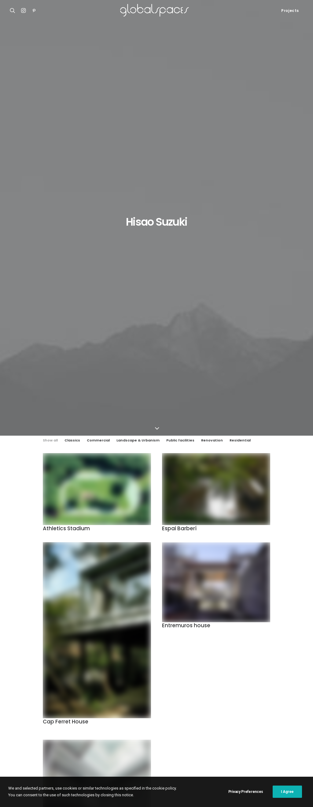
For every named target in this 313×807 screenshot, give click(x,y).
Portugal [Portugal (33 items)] (127, 738)
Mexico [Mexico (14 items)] (245, 728)
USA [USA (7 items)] (121, 758)
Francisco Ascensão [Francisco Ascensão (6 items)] (192, 709)
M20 (14, 710)
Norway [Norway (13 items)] (267, 728)
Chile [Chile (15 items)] (142, 699)
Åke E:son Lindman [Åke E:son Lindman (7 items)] (191, 758)
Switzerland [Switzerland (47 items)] (237, 748)
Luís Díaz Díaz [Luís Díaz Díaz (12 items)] (181, 728)
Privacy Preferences (245, 799)
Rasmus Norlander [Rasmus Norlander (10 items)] (192, 738)
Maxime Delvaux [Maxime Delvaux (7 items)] (216, 728)
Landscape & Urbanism (138, 123)
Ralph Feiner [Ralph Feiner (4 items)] (155, 738)
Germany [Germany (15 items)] (227, 709)
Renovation (212, 123)
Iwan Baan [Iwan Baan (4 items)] (209, 719)
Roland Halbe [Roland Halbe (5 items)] (230, 738)
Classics (72, 123)
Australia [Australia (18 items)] (221, 689)
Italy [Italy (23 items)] (187, 719)
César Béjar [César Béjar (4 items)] (223, 699)
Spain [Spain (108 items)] (154, 748)
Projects (290, 10)
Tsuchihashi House (67, 625)
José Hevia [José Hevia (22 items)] (127, 728)
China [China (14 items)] (160, 699)
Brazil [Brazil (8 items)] (123, 699)
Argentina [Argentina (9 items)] (157, 689)
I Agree (287, 799)
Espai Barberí (179, 212)
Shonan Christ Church (32, 687)
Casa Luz (19, 702)
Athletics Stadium (66, 211)
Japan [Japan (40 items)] (232, 719)
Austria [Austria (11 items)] (245, 689)
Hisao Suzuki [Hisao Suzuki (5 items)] (163, 719)
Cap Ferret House (65, 407)
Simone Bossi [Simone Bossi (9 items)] (129, 748)
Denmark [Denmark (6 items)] (250, 699)
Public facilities (180, 123)
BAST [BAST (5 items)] (264, 689)
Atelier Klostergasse (30, 695)
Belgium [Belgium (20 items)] (284, 689)
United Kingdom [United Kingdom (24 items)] (271, 748)
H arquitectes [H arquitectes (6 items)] (130, 719)
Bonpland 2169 (25, 725)
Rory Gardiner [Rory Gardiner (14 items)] (264, 738)
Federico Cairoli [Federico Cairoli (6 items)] (280, 699)
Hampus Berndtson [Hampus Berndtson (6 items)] (261, 709)
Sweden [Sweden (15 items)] (210, 748)
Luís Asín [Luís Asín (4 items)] (153, 728)
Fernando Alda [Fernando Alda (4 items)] (131, 709)
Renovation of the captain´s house (44, 717)
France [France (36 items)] (159, 709)
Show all (50, 123)
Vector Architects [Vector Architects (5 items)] (150, 758)
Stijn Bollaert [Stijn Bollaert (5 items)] (181, 748)
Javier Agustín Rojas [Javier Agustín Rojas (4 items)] (265, 719)
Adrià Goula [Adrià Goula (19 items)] (129, 689)
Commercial (98, 123)
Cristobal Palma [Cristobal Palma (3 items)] (188, 699)
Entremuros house (186, 315)
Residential (240, 123)
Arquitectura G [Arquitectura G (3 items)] (189, 689)
